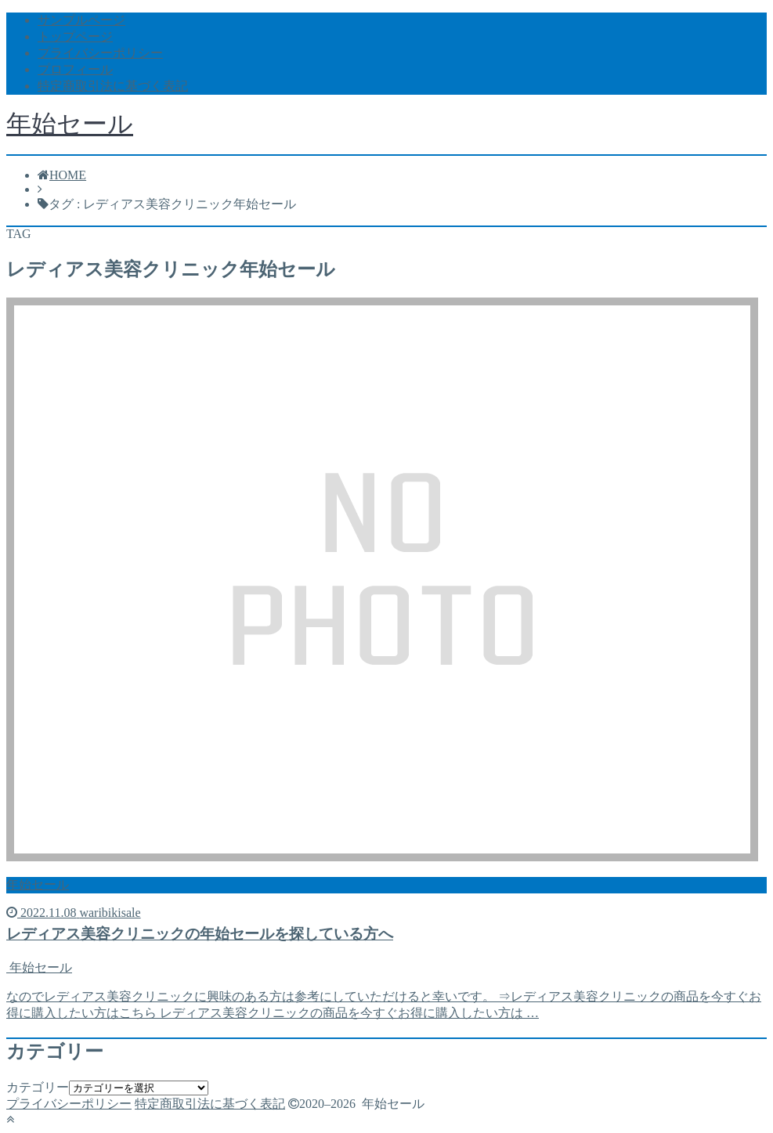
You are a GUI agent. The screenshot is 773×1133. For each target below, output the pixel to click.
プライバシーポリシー (100, 53)
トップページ (75, 36)
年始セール (69, 124)
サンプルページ (81, 20)
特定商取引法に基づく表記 (113, 85)
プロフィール (75, 69)
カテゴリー (37, 1087)
